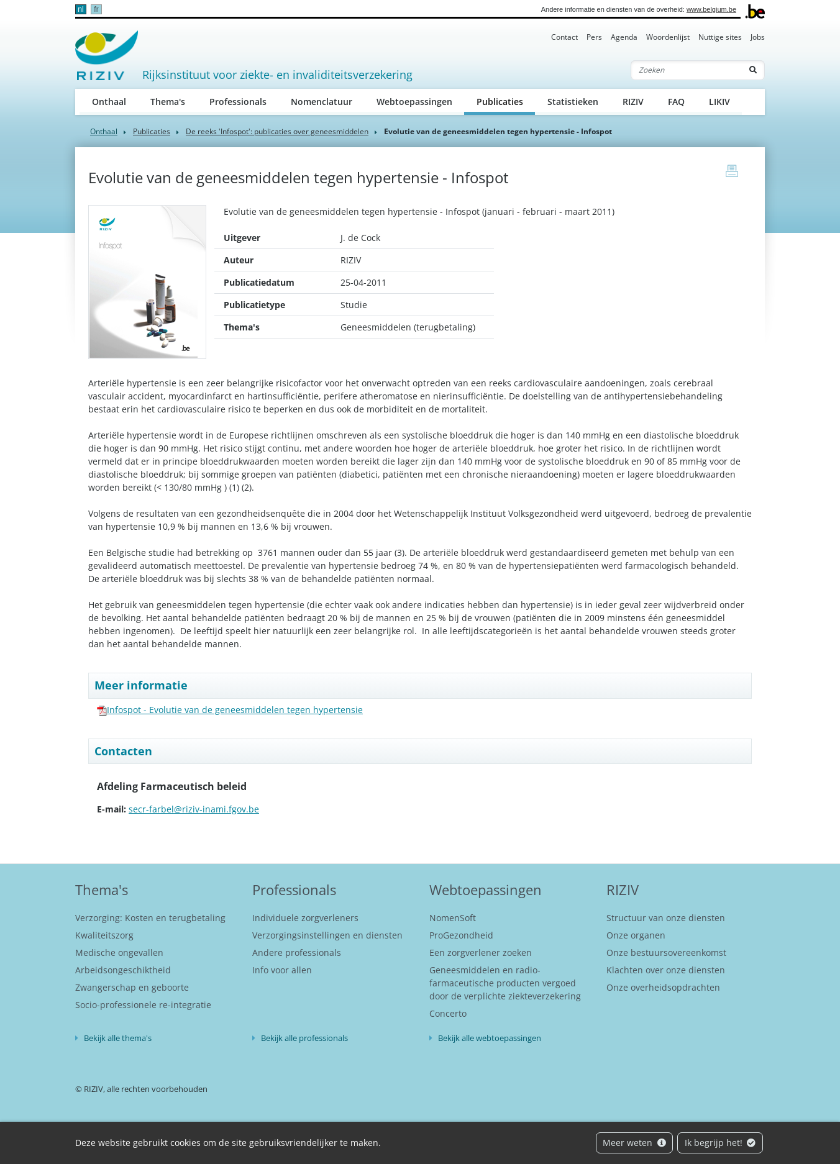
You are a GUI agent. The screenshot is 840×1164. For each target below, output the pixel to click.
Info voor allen (282, 970)
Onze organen (635, 935)
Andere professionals (296, 952)
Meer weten (634, 1142)
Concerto (448, 1013)
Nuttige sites (720, 37)
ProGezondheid (461, 935)
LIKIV (719, 101)
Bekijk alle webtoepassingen (489, 1038)
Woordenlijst (668, 37)
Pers (594, 37)
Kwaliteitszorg (104, 935)
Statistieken (572, 101)
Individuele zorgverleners (305, 918)
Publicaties (506, 100)
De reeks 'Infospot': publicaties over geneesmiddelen (277, 131)
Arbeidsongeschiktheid (123, 970)
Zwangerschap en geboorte (132, 987)
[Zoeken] (686, 70)
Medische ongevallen (119, 952)
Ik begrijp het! (720, 1142)
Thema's (167, 101)
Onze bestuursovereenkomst (666, 952)
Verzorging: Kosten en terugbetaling (150, 918)
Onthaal (109, 101)
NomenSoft (452, 918)
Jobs (758, 37)
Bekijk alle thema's (118, 1038)
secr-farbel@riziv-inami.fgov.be (194, 809)
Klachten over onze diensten (665, 970)
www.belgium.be (711, 9)
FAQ (676, 101)
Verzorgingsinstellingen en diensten (327, 935)
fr (96, 9)
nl (80, 9)
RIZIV (633, 101)
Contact (564, 37)
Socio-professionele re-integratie (143, 1005)
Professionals (238, 101)
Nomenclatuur (321, 101)
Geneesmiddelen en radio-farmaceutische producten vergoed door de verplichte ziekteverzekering (505, 983)
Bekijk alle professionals (304, 1038)
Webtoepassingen (414, 101)
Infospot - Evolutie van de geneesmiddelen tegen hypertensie (235, 710)
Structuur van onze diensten (665, 918)
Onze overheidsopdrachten (663, 987)
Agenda (624, 37)
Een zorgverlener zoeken (480, 952)
